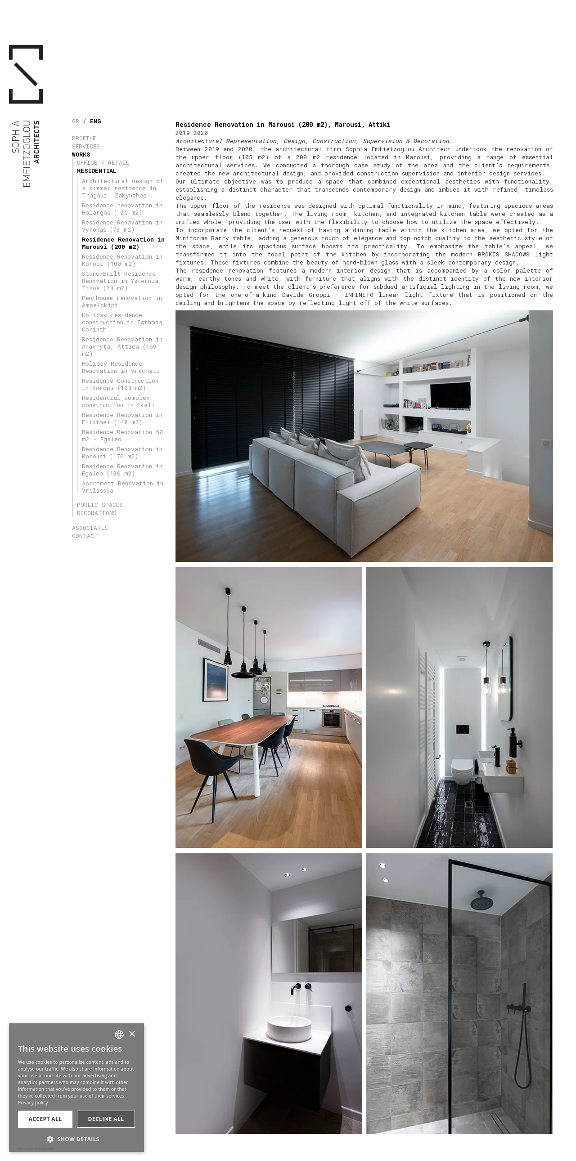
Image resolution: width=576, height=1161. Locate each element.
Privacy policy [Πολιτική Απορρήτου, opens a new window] (33, 1102)
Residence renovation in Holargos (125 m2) (122, 209)
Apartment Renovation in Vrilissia (122, 487)
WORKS (81, 154)
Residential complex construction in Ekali (118, 401)
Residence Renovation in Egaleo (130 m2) (122, 469)
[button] (76, 1138)
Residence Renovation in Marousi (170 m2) (122, 452)
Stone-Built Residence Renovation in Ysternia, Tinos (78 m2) (122, 280)
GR (75, 121)
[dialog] (76, 1087)
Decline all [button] (106, 1119)
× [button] (131, 1034)
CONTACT (85, 536)
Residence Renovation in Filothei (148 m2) (122, 418)
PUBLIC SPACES (100, 505)
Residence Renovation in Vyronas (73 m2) (122, 226)
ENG (95, 121)
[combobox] (119, 1034)
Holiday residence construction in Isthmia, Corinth (124, 322)
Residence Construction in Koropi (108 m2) (120, 384)
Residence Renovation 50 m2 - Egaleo (122, 435)
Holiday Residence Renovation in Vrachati (121, 367)
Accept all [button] (45, 1119)
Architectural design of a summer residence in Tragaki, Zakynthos (122, 188)
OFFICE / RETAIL (103, 162)
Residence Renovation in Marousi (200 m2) (123, 243)
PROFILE (84, 138)
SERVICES (86, 146)
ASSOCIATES (90, 528)
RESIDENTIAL (97, 170)
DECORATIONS (97, 513)
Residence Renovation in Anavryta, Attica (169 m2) (122, 346)
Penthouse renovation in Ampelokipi (122, 301)
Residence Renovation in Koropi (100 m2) (122, 260)
